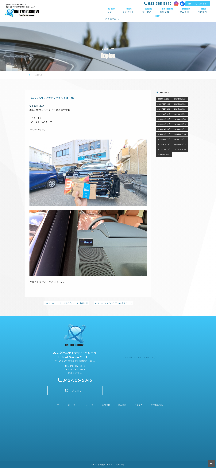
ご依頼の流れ (157, 17)
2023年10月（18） (163, 144)
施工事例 (186, 10)
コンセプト (129, 10)
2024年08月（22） (163, 119)
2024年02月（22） (163, 134)
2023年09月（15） (180, 144)
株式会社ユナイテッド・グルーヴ (140, 357)
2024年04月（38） (163, 129)
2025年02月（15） (163, 104)
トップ (111, 10)
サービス (148, 10)
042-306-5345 (160, 3)
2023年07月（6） (180, 149)
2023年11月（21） (180, 139)
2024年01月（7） (180, 134)
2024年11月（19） (180, 109)
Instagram (74, 396)
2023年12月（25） (163, 139)
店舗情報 (167, 10)
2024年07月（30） (180, 119)
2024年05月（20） (180, 124)
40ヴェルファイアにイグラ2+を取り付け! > (113, 303)
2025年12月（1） (164, 99)
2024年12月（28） (163, 109)
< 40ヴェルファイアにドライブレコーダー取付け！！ (66, 303)
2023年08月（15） (163, 149)
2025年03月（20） (180, 99)
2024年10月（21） (163, 114)
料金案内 (204, 10)
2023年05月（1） (164, 154)
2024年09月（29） (180, 114)
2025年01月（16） (180, 104)
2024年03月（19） (180, 129)
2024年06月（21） (163, 124)
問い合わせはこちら (197, 3)
